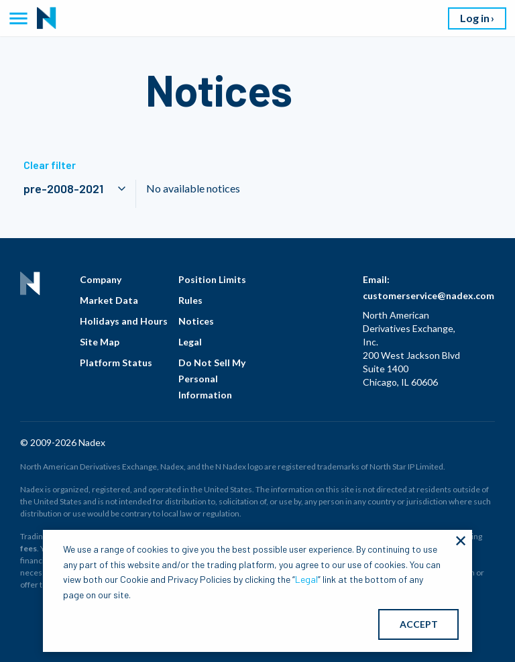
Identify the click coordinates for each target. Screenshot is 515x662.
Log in (475, 17)
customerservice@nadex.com (428, 295)
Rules (190, 300)
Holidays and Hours (124, 321)
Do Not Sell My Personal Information (211, 378)
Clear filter (49, 164)
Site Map (99, 341)
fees (28, 548)
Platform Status (116, 362)
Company (100, 279)
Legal (190, 341)
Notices (196, 321)
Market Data (109, 300)
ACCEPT (419, 624)
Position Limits (212, 279)
